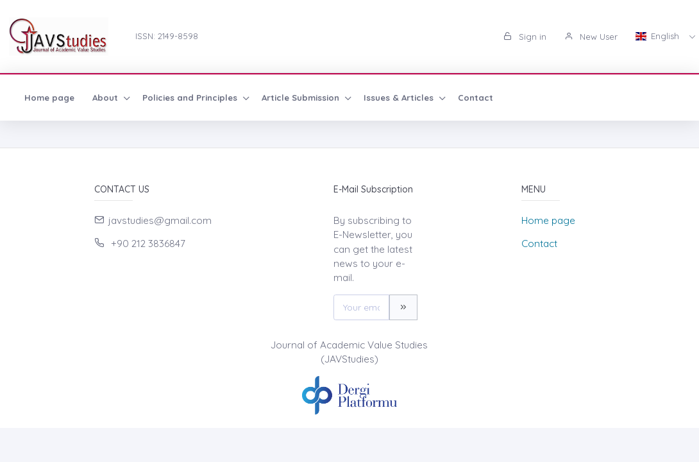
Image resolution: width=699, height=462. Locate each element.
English (659, 36)
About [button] (106, 97)
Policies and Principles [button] (191, 97)
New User (591, 36)
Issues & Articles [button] (400, 97)
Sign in (524, 36)
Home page (49, 97)
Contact (475, 97)
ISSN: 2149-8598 (166, 36)
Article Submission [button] (302, 97)
